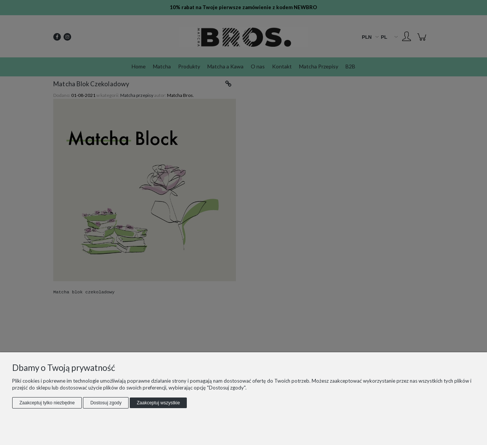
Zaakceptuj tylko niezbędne (47, 402)
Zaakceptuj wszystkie (158, 402)
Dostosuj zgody (105, 402)
